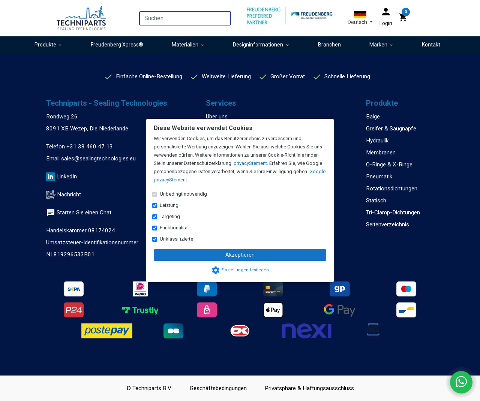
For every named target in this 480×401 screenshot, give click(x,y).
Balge (373, 116)
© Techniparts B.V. (149, 388)
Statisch (376, 200)
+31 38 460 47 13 (89, 146)
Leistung (169, 205)
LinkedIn (66, 176)
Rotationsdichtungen (391, 188)
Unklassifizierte (176, 239)
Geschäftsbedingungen (218, 388)
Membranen (381, 152)
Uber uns (217, 116)
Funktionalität (174, 227)
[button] (360, 18)
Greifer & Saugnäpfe (391, 128)
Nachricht (69, 194)
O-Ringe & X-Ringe (389, 164)
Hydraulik (377, 140)
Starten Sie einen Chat (78, 212)
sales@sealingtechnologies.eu (98, 158)
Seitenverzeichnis (387, 224)
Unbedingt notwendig (183, 194)
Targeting (170, 216)
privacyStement (250, 163)
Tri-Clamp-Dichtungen (393, 212)
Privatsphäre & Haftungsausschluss (309, 388)
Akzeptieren (240, 255)
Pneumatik (379, 176)
